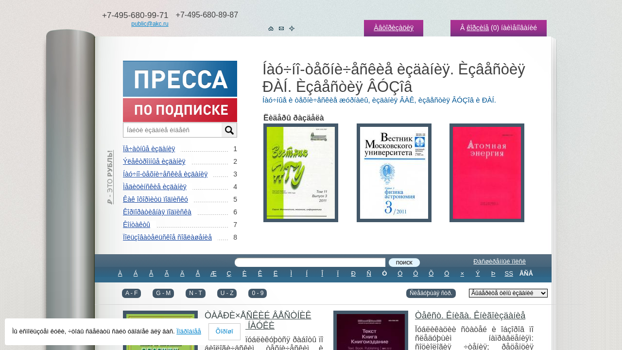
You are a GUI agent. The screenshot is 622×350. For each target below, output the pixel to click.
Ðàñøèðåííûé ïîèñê (499, 261)
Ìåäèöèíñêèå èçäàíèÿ (155, 187)
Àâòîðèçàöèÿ (394, 28)
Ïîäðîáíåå (188, 331)
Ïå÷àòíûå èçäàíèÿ (149, 149)
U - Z (227, 293)
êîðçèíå (477, 28)
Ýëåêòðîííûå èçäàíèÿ (154, 161)
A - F (131, 293)
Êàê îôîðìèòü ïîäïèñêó (155, 199)
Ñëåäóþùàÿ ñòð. (431, 293)
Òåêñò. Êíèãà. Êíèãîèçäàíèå (470, 315)
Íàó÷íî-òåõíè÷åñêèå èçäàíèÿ (165, 174)
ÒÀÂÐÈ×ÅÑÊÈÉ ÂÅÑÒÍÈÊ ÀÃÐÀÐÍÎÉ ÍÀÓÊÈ (258, 321)
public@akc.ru (149, 23)
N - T (195, 293)
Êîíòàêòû (136, 224)
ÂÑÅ (526, 273)
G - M (163, 293)
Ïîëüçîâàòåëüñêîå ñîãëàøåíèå (167, 237)
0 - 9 (257, 293)
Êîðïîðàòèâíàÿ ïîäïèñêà (157, 212)
